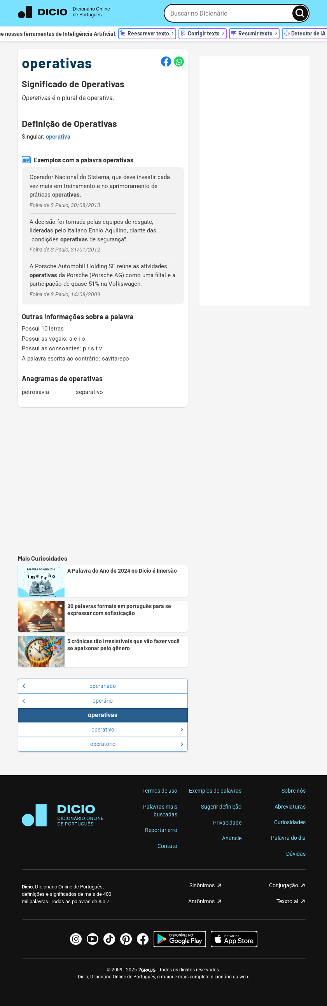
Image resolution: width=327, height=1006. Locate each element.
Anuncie (231, 838)
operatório (137, 744)
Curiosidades (290, 822)
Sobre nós (294, 791)
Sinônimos (202, 885)
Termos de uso (159, 791)
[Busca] (300, 13)
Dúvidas (296, 854)
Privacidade (227, 823)
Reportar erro (161, 830)
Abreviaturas (290, 807)
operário (67, 701)
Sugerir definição (221, 807)
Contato (167, 846)
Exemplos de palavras (215, 791)
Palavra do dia (288, 838)
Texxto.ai (287, 901)
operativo (137, 729)
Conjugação (283, 885)
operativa (58, 136)
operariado (69, 686)
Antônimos (201, 901)
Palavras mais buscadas (160, 811)
